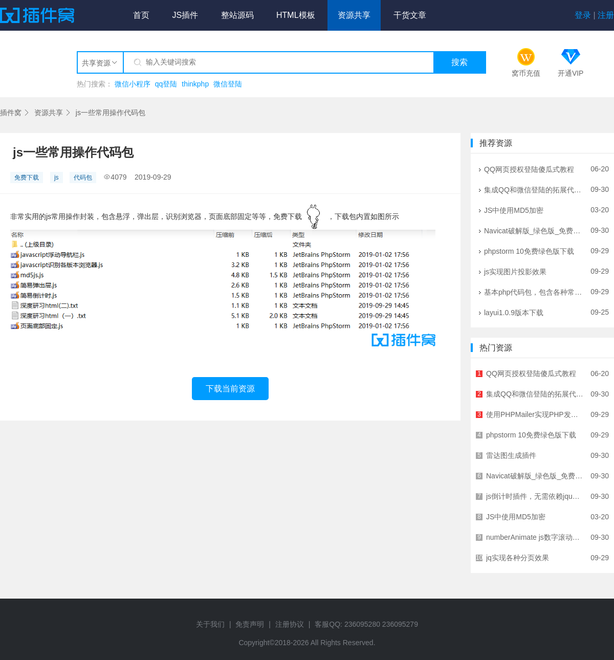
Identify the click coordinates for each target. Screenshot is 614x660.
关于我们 (210, 624)
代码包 (83, 177)
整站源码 (237, 15)
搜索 (459, 62)
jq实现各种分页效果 (534, 557)
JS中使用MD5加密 (533, 210)
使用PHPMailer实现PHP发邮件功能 (534, 414)
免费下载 (26, 177)
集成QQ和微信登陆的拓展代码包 (533, 189)
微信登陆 (227, 84)
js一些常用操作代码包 (110, 112)
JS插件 (185, 15)
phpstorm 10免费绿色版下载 (533, 250)
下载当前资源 (230, 388)
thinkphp (195, 84)
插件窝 (10, 112)
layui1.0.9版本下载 (533, 312)
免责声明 (249, 624)
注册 (606, 15)
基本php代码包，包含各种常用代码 (533, 291)
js (56, 177)
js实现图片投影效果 (533, 271)
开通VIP (571, 73)
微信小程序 (132, 84)
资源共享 (354, 15)
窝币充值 (526, 73)
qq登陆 (166, 84)
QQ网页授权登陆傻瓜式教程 (533, 169)
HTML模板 (295, 15)
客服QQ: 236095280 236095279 (366, 624)
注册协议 (289, 624)
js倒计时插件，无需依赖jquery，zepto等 (534, 496)
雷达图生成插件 (534, 455)
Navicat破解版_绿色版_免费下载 (533, 230)
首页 (141, 15)
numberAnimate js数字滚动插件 (534, 537)
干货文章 (409, 15)
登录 (583, 15)
